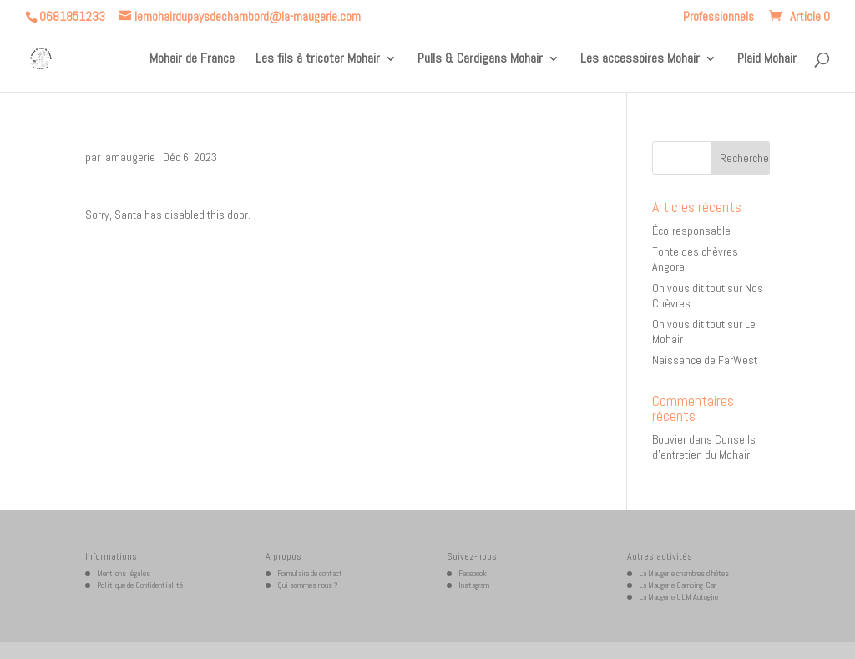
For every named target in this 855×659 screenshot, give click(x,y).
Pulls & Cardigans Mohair (480, 60)
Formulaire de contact (309, 573)
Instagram (473, 585)
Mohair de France (192, 60)
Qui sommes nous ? (307, 585)
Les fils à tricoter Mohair (317, 60)
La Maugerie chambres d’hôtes (684, 573)
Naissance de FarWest (704, 360)
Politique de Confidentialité (140, 585)
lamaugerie (129, 157)
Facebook (472, 573)
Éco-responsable (691, 230)
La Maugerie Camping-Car (677, 585)
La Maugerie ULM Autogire (678, 596)
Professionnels (718, 17)
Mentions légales (123, 573)
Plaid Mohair (767, 60)
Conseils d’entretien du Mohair (704, 447)
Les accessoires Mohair (640, 60)
